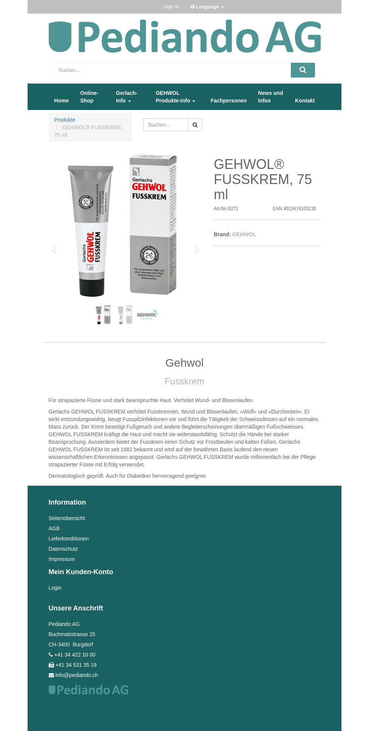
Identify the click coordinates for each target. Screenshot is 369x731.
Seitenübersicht (67, 518)
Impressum (62, 559)
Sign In (171, 6)
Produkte (65, 120)
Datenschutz (63, 549)
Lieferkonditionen (69, 539)
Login (55, 588)
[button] (56, 245)
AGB (54, 528)
